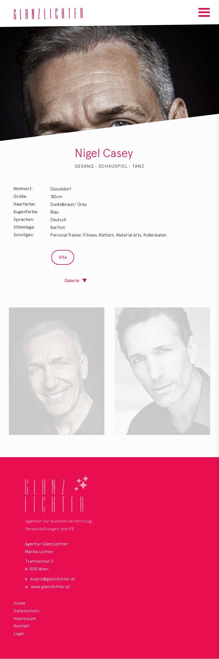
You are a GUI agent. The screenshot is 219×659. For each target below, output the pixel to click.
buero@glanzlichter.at (52, 579)
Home (19, 603)
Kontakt (22, 626)
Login (19, 633)
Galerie (71, 280)
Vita (63, 257)
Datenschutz (26, 610)
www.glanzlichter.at (50, 586)
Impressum (25, 618)
